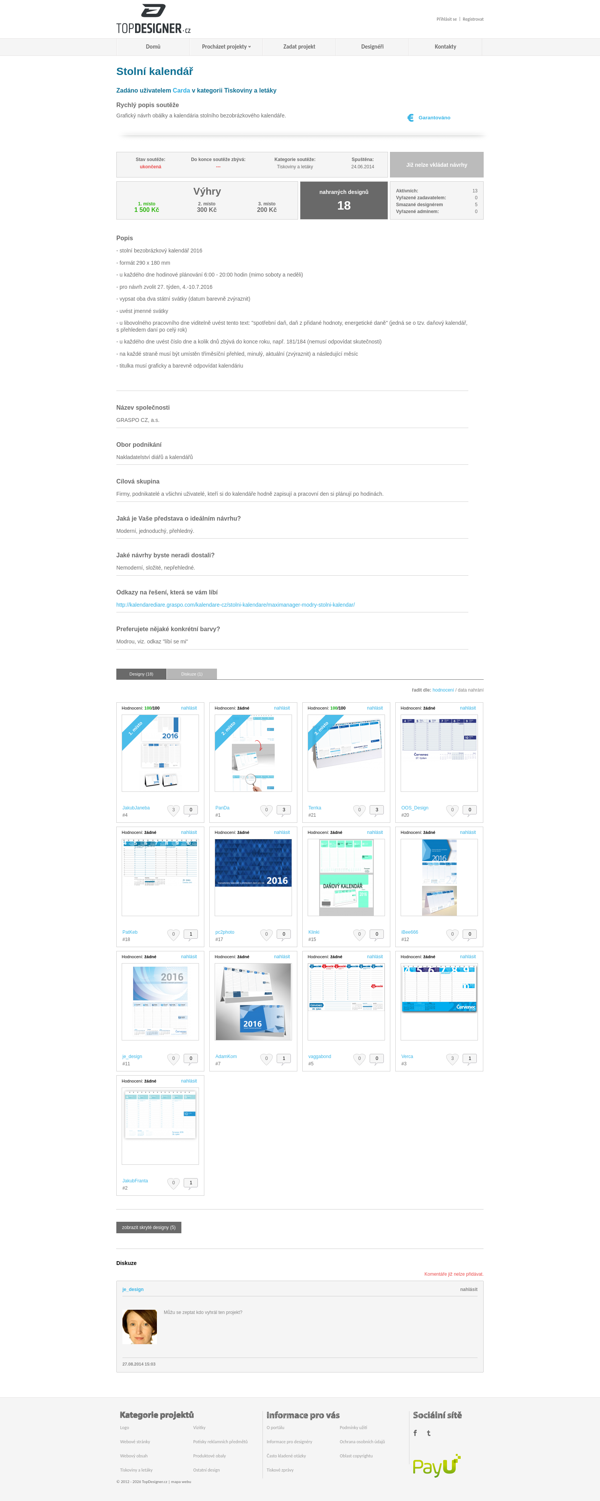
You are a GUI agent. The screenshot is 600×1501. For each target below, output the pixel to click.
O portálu (275, 1427)
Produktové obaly (209, 1456)
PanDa (222, 808)
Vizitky (199, 1427)
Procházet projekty (224, 46)
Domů (153, 46)
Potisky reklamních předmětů (220, 1441)
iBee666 (409, 932)
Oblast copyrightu (356, 1456)
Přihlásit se (447, 19)
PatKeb (129, 932)
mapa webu (181, 1481)
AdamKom (226, 1056)
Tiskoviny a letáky (136, 1470)
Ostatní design (206, 1470)
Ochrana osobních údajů (362, 1441)
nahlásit (189, 708)
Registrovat (473, 19)
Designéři (372, 46)
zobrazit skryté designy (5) (149, 1227)
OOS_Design (415, 808)
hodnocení (443, 690)
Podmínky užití (353, 1427)
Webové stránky (135, 1441)
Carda (181, 90)
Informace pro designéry (289, 1441)
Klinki (314, 932)
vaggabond (319, 1056)
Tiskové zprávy (280, 1470)
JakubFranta (135, 1181)
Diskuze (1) (192, 674)
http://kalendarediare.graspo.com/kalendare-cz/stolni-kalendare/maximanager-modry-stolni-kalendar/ (235, 605)
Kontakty (446, 46)
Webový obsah (134, 1456)
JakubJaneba (136, 808)
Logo (124, 1427)
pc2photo (224, 932)
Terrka (314, 808)
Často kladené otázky (286, 1456)
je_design (132, 1056)
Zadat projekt (299, 46)
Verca (407, 1056)
